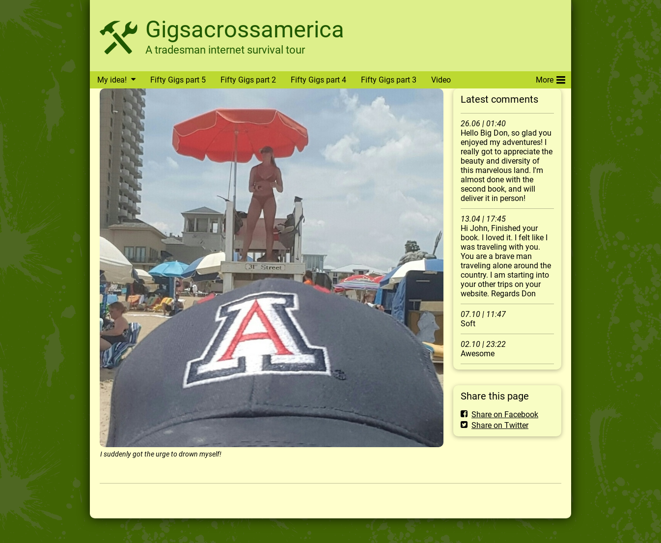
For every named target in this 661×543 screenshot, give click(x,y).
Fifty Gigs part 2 (248, 80)
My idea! (112, 80)
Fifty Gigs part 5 (178, 80)
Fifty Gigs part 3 (388, 80)
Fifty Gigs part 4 (318, 80)
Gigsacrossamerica (244, 29)
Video (441, 80)
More (550, 78)
